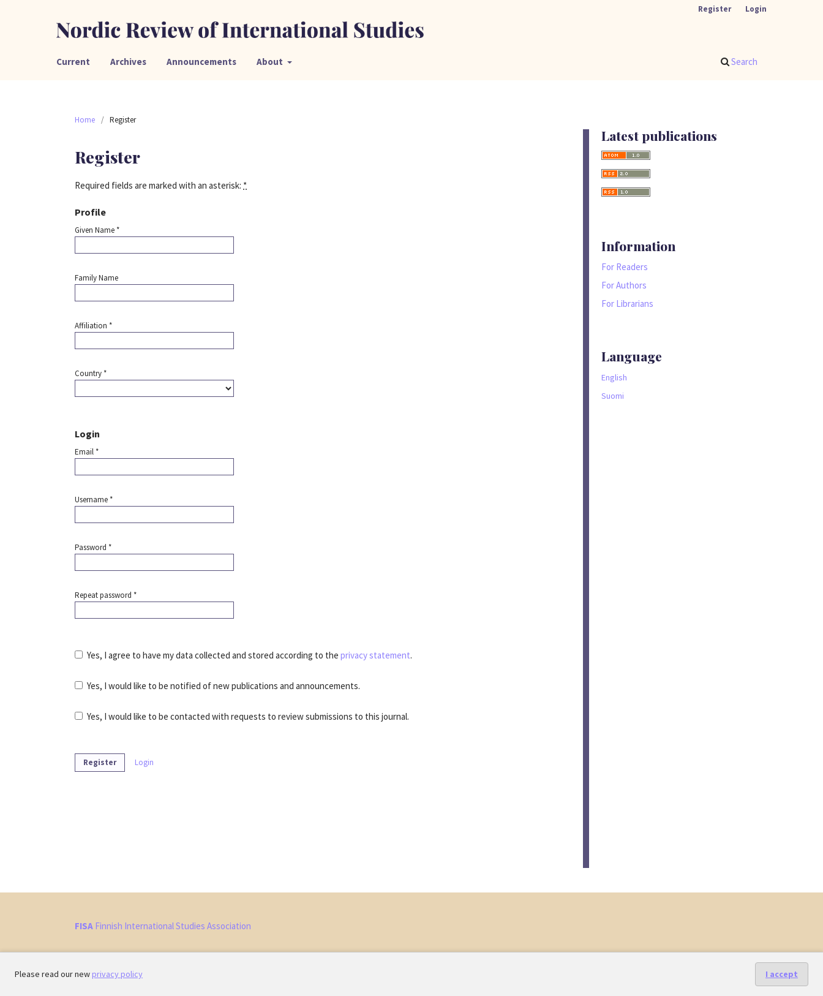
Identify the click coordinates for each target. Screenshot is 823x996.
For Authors (624, 285)
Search (739, 61)
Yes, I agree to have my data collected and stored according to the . (243, 655)
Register (714, 9)
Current (73, 61)
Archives (128, 61)
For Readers (624, 267)
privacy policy (117, 973)
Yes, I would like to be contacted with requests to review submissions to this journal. (242, 716)
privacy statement (375, 655)
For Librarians (627, 303)
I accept (781, 973)
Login (756, 9)
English (614, 377)
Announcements (201, 61)
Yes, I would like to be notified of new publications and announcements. (217, 686)
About (271, 61)
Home (85, 120)
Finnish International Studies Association (163, 926)
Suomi (612, 395)
